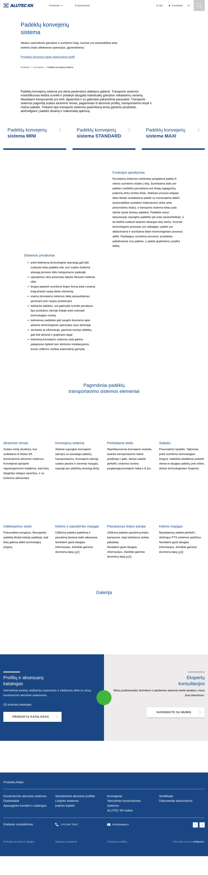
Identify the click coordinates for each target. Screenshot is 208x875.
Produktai (25, 69)
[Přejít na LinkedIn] (202, 843)
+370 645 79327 (69, 843)
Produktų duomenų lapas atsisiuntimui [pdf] (48, 59)
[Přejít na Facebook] (195, 843)
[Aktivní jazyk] (189, 5)
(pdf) (77, 572)
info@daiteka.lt (120, 843)
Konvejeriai (38, 69)
